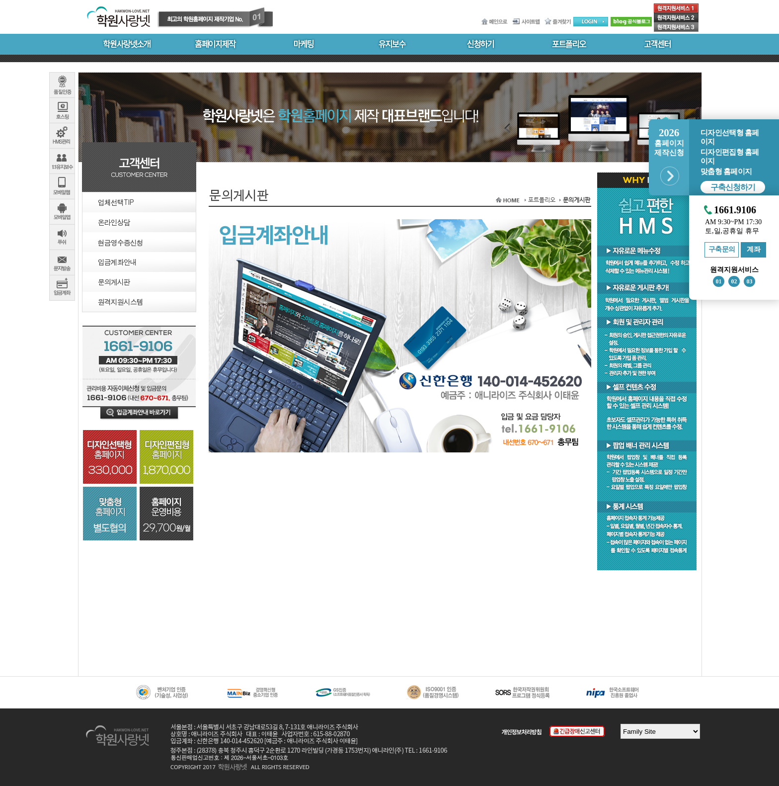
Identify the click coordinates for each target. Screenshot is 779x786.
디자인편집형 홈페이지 (730, 156)
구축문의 (721, 249)
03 (750, 281)
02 (734, 281)
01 (719, 281)
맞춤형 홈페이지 (726, 171)
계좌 (753, 249)
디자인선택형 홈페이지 (730, 137)
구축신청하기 (732, 187)
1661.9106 (735, 210)
